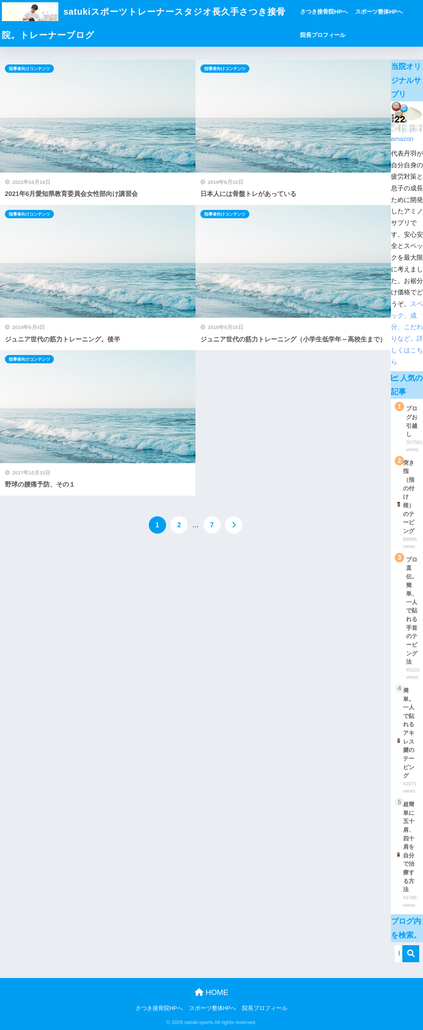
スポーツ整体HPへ (379, 11)
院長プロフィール (322, 35)
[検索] (410, 953)
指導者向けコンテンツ (29, 68)
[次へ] (233, 525)
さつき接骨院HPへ (324, 11)
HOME (211, 992)
